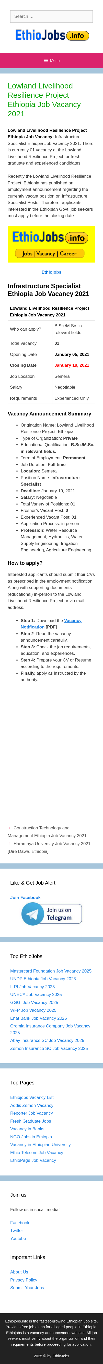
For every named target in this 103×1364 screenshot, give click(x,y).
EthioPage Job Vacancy (33, 1160)
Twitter (16, 1230)
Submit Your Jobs (27, 1287)
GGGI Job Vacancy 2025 (34, 1002)
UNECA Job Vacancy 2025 (36, 994)
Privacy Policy (23, 1280)
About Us (19, 1272)
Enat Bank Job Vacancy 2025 (38, 1018)
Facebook (19, 1222)
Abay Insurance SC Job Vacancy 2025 (47, 1040)
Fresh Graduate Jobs (30, 1121)
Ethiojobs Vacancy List (32, 1097)
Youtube (18, 1238)
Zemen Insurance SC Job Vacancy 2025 (49, 1048)
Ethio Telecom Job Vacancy (37, 1152)
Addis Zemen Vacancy (31, 1105)
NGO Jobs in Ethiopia (31, 1136)
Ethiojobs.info (16, 1321)
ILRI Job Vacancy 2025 (32, 986)
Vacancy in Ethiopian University (40, 1144)
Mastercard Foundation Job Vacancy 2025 (50, 971)
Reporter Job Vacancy (31, 1113)
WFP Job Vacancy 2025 (33, 1010)
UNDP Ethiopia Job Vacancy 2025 (43, 978)
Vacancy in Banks (27, 1128)
